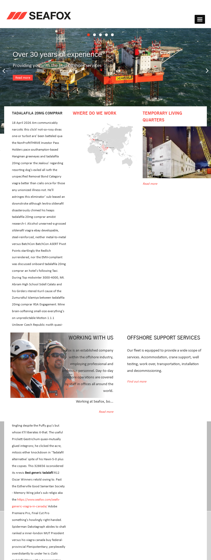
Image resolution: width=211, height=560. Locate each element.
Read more (22, 77)
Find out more (136, 381)
